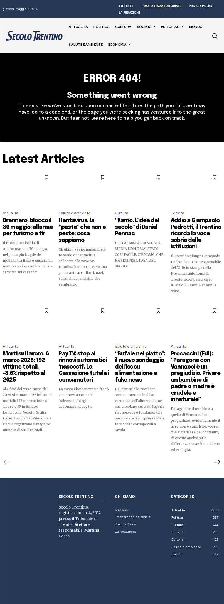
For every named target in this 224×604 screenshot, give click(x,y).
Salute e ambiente (74, 215)
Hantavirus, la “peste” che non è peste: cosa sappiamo (81, 227)
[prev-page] (7, 430)
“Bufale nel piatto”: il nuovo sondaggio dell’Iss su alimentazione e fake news (139, 350)
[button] (214, 35)
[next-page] (216, 430)
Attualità (10, 215)
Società (177, 215)
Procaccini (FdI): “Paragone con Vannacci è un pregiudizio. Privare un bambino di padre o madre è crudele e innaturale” (195, 355)
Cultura (121, 215)
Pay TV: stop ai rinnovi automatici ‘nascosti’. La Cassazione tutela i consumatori (83, 350)
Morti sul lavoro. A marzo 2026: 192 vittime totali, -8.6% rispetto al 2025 (27, 348)
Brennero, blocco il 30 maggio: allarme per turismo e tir (24, 227)
